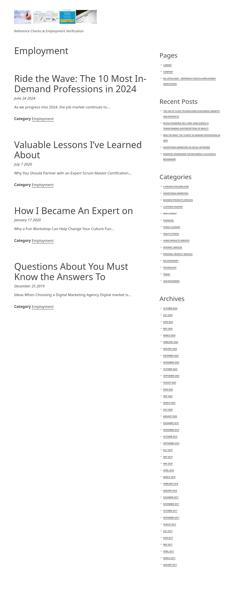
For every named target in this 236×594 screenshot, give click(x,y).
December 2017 (171, 497)
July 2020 (168, 409)
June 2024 (168, 322)
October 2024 (170, 308)
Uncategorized (171, 281)
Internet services (172, 247)
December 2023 (171, 355)
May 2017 (167, 544)
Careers (167, 65)
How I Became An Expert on (73, 210)
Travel (166, 274)
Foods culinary (171, 227)
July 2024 (168, 315)
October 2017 (170, 510)
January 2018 (170, 490)
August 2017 (169, 524)
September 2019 (171, 443)
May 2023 (167, 396)
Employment (43, 118)
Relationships (170, 260)
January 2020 (170, 416)
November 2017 (171, 504)
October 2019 (170, 436)
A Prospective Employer (176, 186)
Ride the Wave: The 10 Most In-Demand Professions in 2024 (80, 83)
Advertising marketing (175, 193)
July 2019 (168, 450)
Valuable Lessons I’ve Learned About (78, 149)
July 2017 (168, 531)
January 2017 (170, 564)
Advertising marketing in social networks (186, 147)
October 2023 (170, 369)
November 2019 (171, 429)
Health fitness (171, 233)
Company (168, 71)
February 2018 (170, 483)
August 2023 (169, 382)
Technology (170, 267)
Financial (168, 220)
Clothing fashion (173, 206)
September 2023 (171, 375)
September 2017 (171, 517)
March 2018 (169, 477)
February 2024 (170, 342)
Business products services (178, 200)
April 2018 (168, 470)
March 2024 (169, 335)
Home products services (176, 240)
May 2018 (167, 463)
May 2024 (167, 328)
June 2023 (168, 389)
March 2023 (169, 402)
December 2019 (171, 423)
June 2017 (168, 537)
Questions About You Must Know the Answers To (71, 271)
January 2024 (170, 348)
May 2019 (167, 456)
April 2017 (168, 551)
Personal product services (178, 254)
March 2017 (169, 558)
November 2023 (171, 362)
